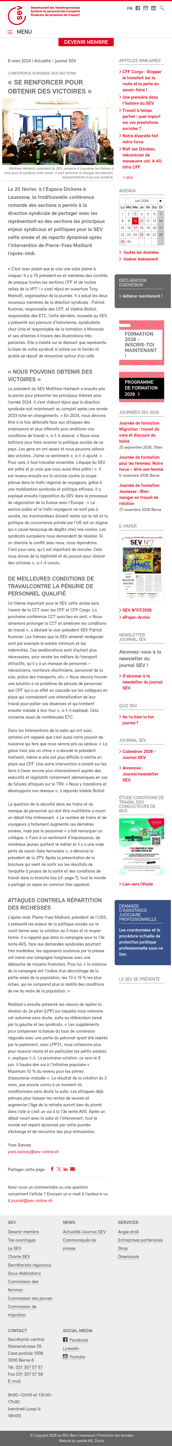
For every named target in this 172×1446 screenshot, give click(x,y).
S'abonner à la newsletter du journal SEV (142, 682)
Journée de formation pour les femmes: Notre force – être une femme (141, 463)
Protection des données (115, 1436)
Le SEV (14, 1248)
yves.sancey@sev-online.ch (33, 1152)
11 (141, 221)
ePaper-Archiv (136, 617)
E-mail (14, 1381)
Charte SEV (19, 1256)
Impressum (87, 1436)
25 (141, 235)
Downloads (128, 1256)
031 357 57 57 (29, 1367)
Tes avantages (22, 1240)
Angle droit (128, 1232)
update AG (85, 1441)
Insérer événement (140, 259)
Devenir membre (86, 42)
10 (135, 221)
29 (122, 242)
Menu (23, 32)
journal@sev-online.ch (31, 1201)
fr (129, 9)
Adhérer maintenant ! (142, 296)
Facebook (78, 1340)
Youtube (77, 1357)
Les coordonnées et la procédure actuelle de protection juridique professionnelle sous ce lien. (141, 942)
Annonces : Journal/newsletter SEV (140, 774)
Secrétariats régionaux (29, 1265)
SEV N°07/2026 (137, 610)
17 (135, 228)
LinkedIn (71, 1348)
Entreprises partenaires (140, 1240)
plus (129, 177)
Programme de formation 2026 (141, 388)
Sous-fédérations (24, 1273)
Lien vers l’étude (138, 884)
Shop (123, 1248)
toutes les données (141, 252)
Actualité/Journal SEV (84, 1232)
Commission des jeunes (30, 1298)
